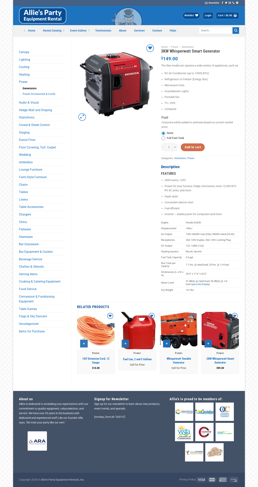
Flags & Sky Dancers (33, 316)
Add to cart (193, 147)
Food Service (27, 289)
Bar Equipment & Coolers (36, 252)
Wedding (25, 155)
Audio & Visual (29, 102)
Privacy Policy (187, 479)
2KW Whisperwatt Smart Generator (220, 360)
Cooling (24, 67)
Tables (23, 192)
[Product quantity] (169, 147)
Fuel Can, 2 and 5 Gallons (137, 359)
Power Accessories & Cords (39, 94)
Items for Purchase (32, 331)
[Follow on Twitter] (226, 3)
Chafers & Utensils (31, 266)
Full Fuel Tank (175, 138)
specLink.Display (200, 284)
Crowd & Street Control (34, 125)
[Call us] (233, 3)
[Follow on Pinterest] (237, 3)
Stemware (26, 237)
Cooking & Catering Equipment (39, 281)
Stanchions (26, 117)
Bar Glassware (29, 244)
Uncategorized (28, 324)
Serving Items (28, 274)
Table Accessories (31, 207)
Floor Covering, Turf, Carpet (37, 147)
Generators (29, 88)
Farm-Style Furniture (33, 177)
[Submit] (236, 30)
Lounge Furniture (30, 169)
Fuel (164, 117)
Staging (24, 132)
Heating (24, 74)
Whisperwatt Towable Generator (179, 360)
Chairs (23, 184)
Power (23, 82)
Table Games (28, 309)
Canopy (24, 52)
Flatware (25, 229)
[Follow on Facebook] (222, 3)
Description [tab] (170, 166)
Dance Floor (27, 140)
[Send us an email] (230, 3)
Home (164, 46)
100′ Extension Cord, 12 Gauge (95, 360)
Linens (23, 199)
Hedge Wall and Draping (35, 110)
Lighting (24, 59)
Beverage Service (30, 259)
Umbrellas (26, 162)
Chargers (25, 214)
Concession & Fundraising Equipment (36, 299)
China (23, 222)
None (170, 133)
